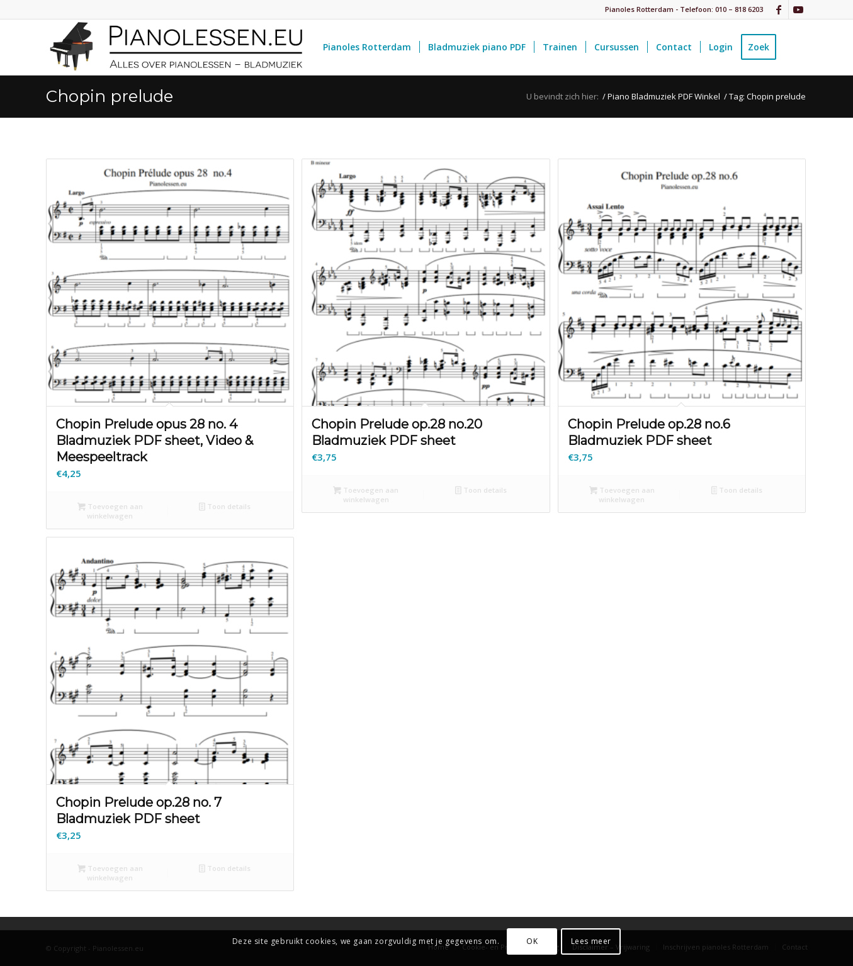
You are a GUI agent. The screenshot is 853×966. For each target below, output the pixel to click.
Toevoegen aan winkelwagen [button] (110, 511)
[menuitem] (367, 47)
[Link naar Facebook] (779, 9)
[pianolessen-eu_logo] (175, 47)
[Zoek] (796, 47)
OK (532, 941)
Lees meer (591, 941)
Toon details (225, 507)
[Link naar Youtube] (798, 9)
